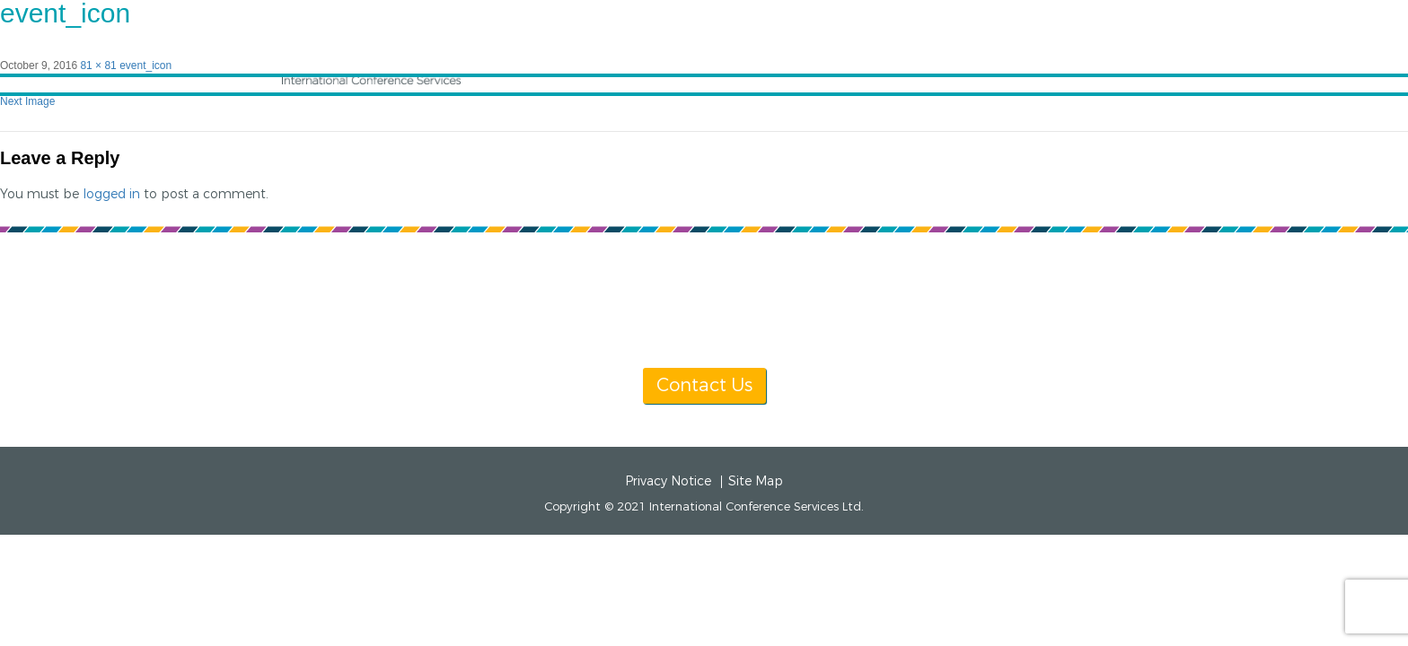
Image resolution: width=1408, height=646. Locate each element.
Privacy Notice (668, 482)
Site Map (755, 482)
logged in (111, 194)
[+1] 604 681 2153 (746, 318)
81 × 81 (98, 65)
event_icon (145, 65)
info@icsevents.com (935, 318)
